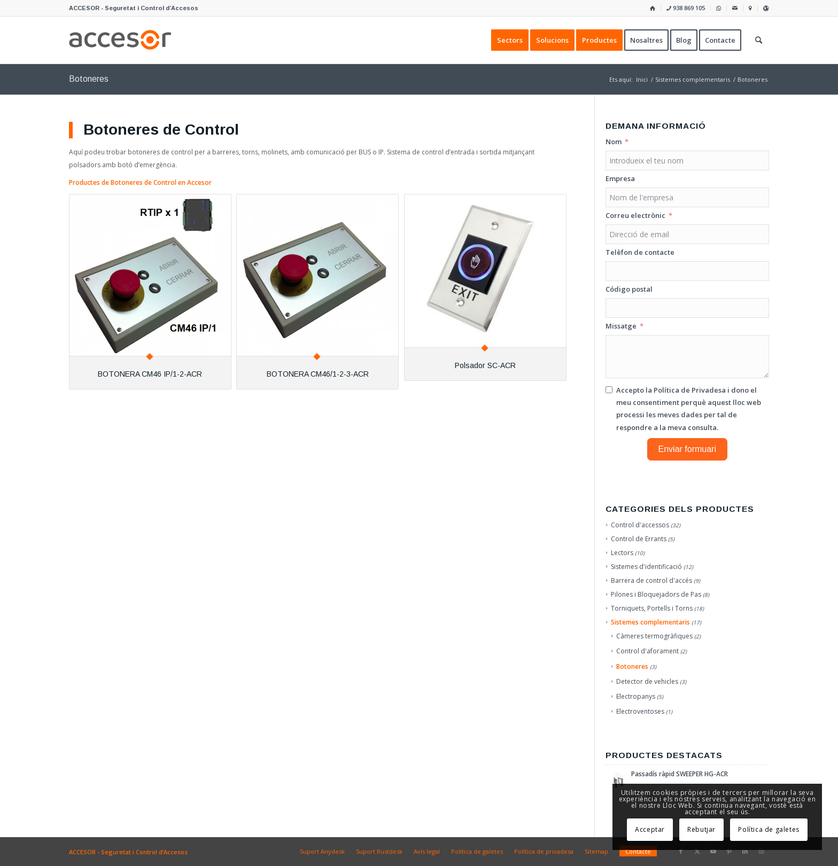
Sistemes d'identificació (646, 566)
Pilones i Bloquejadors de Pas (656, 594)
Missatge (621, 326)
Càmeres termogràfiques (654, 636)
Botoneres (632, 666)
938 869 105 (685, 8)
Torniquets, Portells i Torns (652, 608)
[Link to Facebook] (681, 851)
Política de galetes (768, 829)
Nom (614, 141)
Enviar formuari (687, 449)
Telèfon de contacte (640, 252)
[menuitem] (653, 8)
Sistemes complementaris (650, 622)
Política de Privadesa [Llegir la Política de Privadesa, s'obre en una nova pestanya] (690, 390)
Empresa (620, 178)
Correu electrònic (635, 215)
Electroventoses (640, 711)
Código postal (629, 289)
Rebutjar (701, 829)
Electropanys (635, 696)
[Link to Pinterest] (729, 851)
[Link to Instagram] (761, 851)
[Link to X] (697, 851)
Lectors (622, 552)
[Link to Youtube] (713, 851)
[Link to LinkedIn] (745, 851)
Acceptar (650, 829)
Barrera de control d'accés (651, 580)
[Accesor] (120, 40)
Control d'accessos (640, 524)
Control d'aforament (647, 651)
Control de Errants (638, 538)
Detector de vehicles (647, 681)
